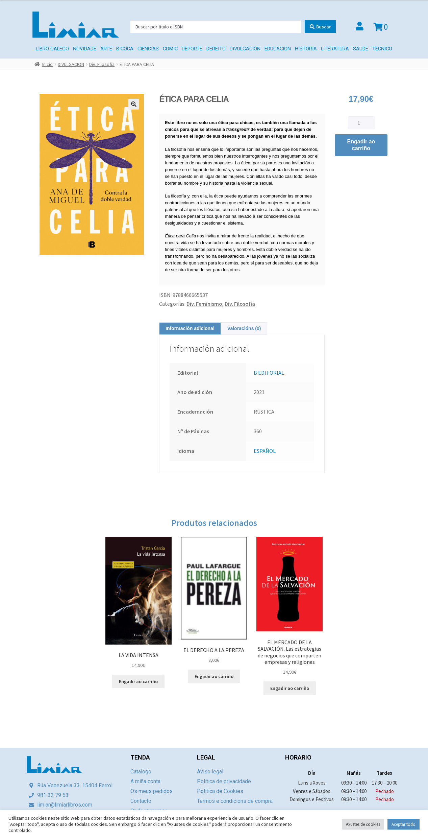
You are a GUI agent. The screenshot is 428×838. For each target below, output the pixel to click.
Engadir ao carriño (361, 145)
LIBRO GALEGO (52, 49)
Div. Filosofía (102, 64)
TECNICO (382, 49)
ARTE (106, 49)
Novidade (84, 49)
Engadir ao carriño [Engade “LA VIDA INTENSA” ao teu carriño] (138, 681)
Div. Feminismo (204, 303)
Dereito (216, 49)
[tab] (190, 328)
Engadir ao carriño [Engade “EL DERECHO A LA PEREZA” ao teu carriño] (214, 676)
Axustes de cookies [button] (363, 824)
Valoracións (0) (244, 328)
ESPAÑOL (265, 450)
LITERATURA (335, 49)
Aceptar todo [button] (404, 824)
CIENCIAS (148, 49)
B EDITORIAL (269, 372)
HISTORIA (306, 49)
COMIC (170, 49)
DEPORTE (192, 49)
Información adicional (190, 328)
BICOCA (124, 49)
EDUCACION (278, 49)
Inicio (47, 64)
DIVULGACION (245, 49)
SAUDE (360, 49)
